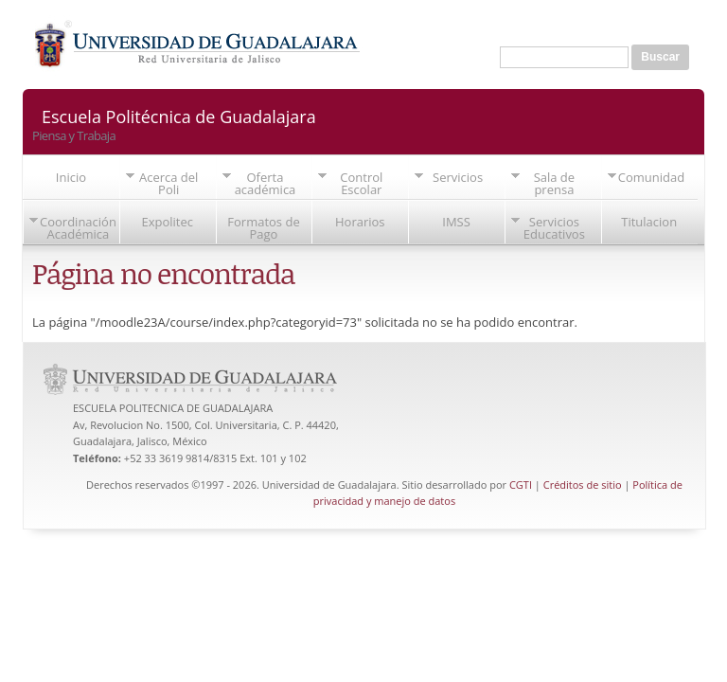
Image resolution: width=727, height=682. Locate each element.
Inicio (71, 177)
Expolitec (167, 221)
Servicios (458, 177)
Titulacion (649, 221)
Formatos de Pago (263, 227)
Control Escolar (361, 183)
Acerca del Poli (168, 183)
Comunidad (651, 177)
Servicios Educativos (554, 227)
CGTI (520, 484)
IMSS (456, 221)
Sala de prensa (555, 183)
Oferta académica (265, 183)
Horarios (360, 221)
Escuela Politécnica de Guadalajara (179, 115)
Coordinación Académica (78, 227)
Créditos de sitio (582, 484)
